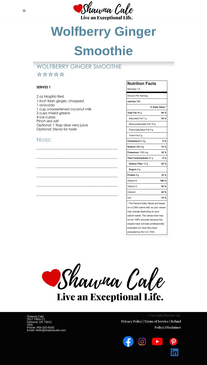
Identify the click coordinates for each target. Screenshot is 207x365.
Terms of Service (156, 321)
